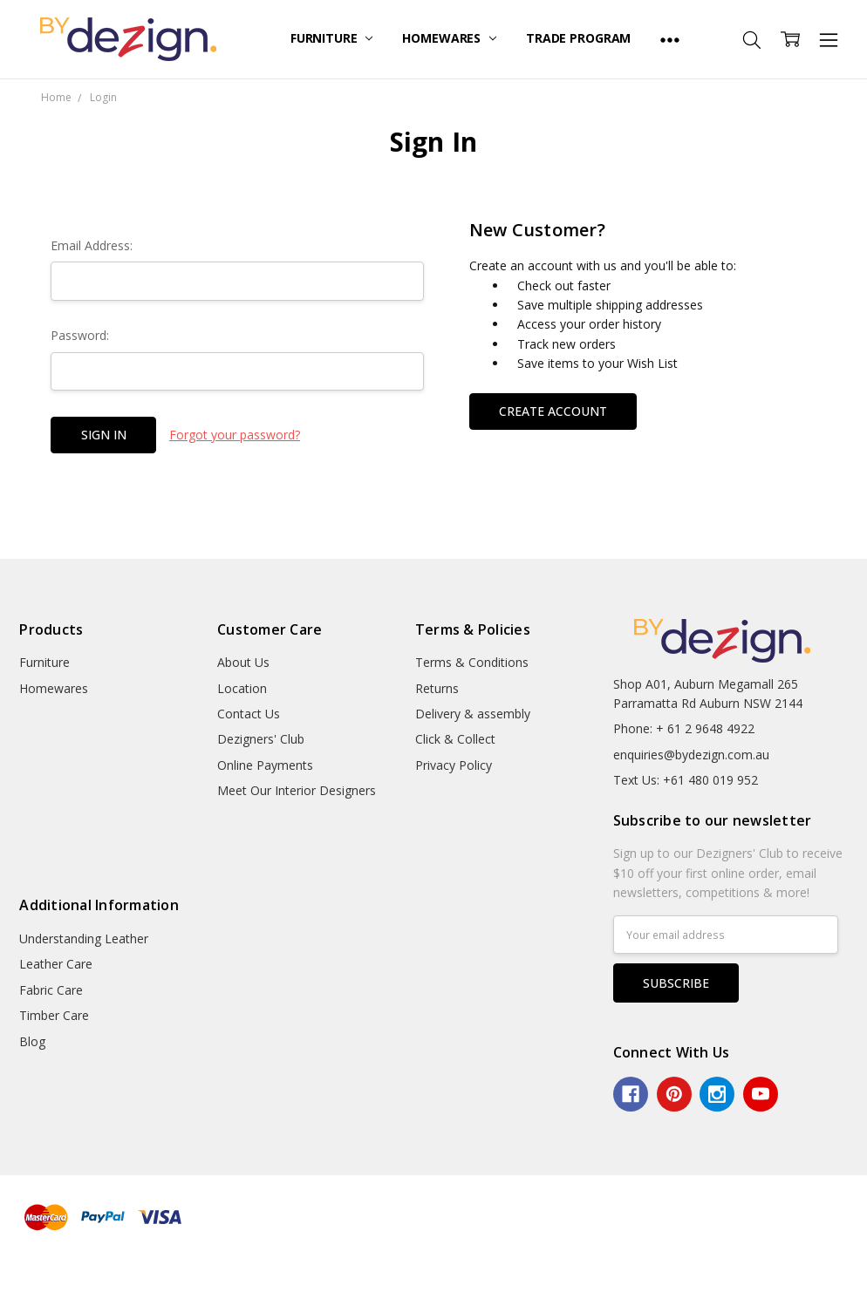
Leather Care (55, 964)
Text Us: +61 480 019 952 (685, 780)
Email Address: (92, 245)
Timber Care (54, 1015)
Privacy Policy (453, 765)
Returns (437, 688)
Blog (32, 1041)
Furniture (331, 38)
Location (242, 688)
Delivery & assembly (472, 713)
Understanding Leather (83, 938)
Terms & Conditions (472, 662)
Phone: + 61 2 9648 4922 (683, 728)
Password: (80, 335)
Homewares (449, 38)
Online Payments (265, 765)
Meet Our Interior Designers (296, 790)
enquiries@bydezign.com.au (691, 754)
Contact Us (248, 713)
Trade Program (578, 38)
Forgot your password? (234, 434)
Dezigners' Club (260, 739)
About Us (243, 662)
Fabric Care (51, 990)
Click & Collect (455, 739)
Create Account (553, 411)
